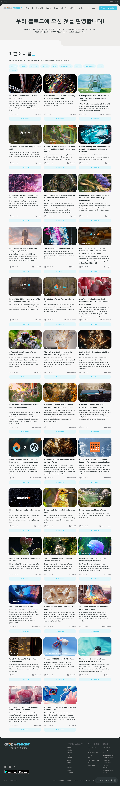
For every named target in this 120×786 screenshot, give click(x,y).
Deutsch (75, 780)
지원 (87, 8)
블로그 (105, 772)
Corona (69, 767)
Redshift (69, 757)
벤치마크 (105, 767)
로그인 (94, 8)
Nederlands (61, 780)
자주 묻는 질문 (92, 747)
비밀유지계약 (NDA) (93, 760)
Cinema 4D (39, 8)
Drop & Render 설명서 (109, 755)
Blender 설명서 (107, 762)
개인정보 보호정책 (93, 752)
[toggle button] (118, 2)
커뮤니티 (73, 8)
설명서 (81, 8)
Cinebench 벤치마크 (108, 770)
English (54, 780)
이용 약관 (90, 755)
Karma (69, 770)
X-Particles (70, 772)
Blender (48, 8)
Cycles (69, 762)
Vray (68, 765)
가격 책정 (64, 8)
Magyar (69, 780)
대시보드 (105, 765)
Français (88, 780)
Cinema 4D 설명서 (108, 757)
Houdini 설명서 (107, 760)
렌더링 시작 (29, 8)
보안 (89, 762)
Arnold (69, 760)
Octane (69, 755)
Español (82, 780)
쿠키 (89, 757)
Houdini (56, 8)
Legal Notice (91, 765)
